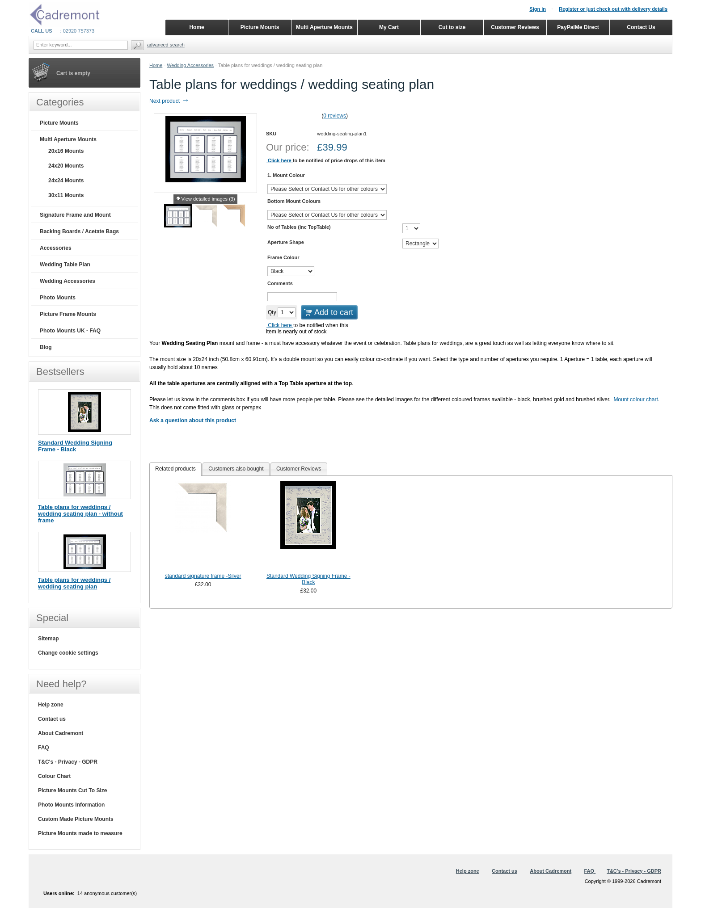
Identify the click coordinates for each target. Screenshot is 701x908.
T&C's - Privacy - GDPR (67, 762)
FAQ (43, 747)
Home (155, 65)
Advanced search (166, 44)
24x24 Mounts (66, 180)
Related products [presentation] (175, 469)
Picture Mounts (59, 123)
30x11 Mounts (66, 195)
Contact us (52, 719)
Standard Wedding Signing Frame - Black (308, 579)
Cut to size (452, 27)
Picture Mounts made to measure (80, 833)
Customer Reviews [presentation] (298, 469)
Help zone (50, 705)
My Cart (389, 27)
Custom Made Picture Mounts (76, 819)
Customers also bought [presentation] (235, 469)
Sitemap (48, 638)
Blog (46, 347)
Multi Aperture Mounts (68, 139)
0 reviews (334, 116)
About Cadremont (60, 733)
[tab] (175, 469)
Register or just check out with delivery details (613, 9)
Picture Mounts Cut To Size (72, 790)
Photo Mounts (58, 297)
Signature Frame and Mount (75, 215)
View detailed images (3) (208, 199)
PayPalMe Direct (578, 27)
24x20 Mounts (66, 166)
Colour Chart (54, 776)
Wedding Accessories (190, 65)
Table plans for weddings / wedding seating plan (74, 583)
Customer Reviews (515, 27)
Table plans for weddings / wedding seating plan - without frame (80, 514)
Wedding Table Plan (65, 264)
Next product (169, 101)
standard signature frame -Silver (203, 576)
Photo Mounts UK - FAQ (70, 331)
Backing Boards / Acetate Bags (79, 231)
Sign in (537, 9)
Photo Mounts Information (71, 805)
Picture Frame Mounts (68, 314)
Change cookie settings (68, 653)
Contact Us (641, 27)
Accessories (56, 248)
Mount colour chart (635, 399)
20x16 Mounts (66, 151)
